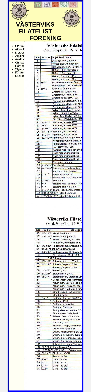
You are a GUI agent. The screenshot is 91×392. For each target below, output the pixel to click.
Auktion (20, 55)
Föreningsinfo (24, 72)
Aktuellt (20, 49)
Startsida (21, 46)
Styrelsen (21, 69)
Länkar (19, 75)
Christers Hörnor (21, 64)
